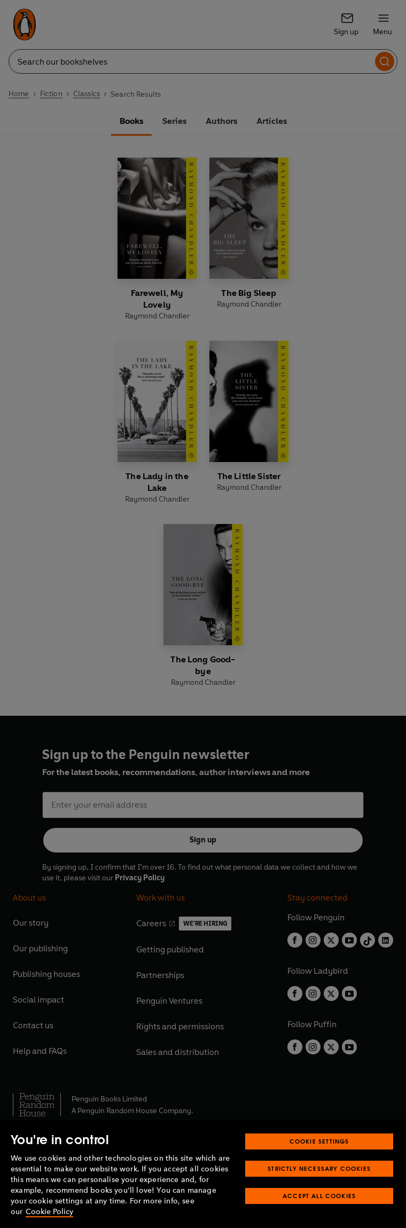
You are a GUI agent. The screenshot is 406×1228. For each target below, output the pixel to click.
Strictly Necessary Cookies (319, 1168)
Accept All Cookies (319, 1196)
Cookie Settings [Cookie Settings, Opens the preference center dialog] (319, 1141)
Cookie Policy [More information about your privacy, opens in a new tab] (49, 1211)
